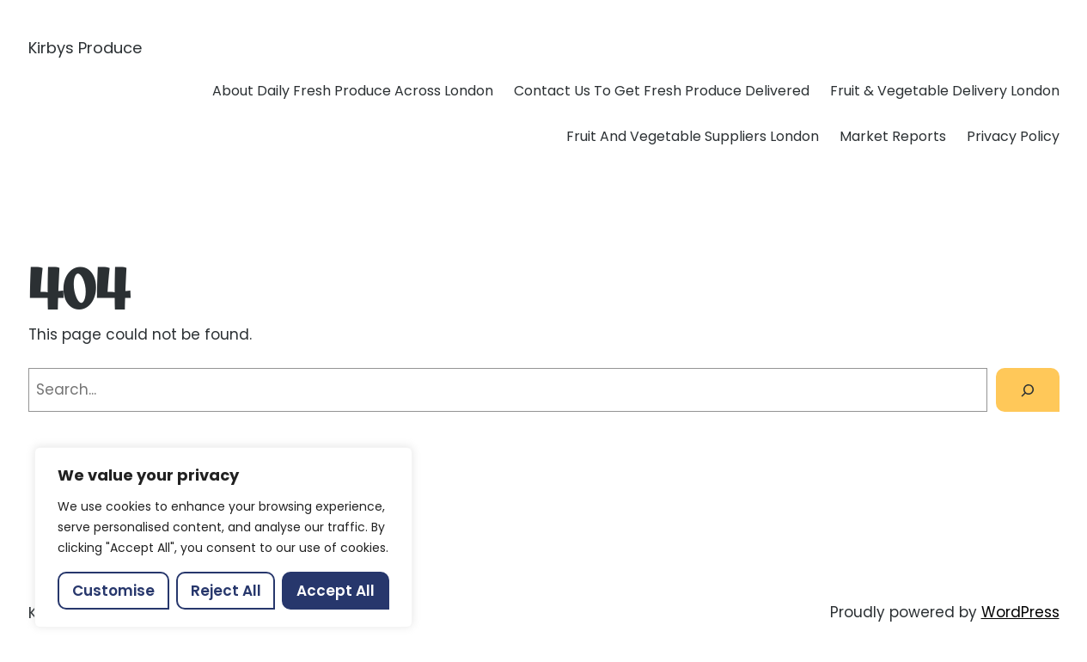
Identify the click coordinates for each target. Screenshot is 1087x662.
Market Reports (893, 136)
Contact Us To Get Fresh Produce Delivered (661, 91)
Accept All (335, 590)
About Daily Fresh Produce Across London (352, 91)
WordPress (1020, 612)
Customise (113, 590)
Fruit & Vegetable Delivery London (945, 91)
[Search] (1027, 390)
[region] (223, 537)
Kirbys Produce (85, 47)
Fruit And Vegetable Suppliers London (692, 136)
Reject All (226, 590)
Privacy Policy (1013, 136)
